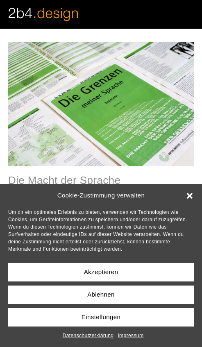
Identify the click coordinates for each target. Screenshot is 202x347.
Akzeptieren (101, 271)
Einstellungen (101, 316)
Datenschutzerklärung (88, 335)
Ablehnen (101, 294)
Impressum (130, 335)
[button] (190, 195)
